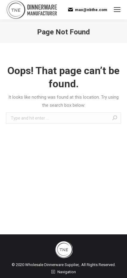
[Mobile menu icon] (117, 9)
